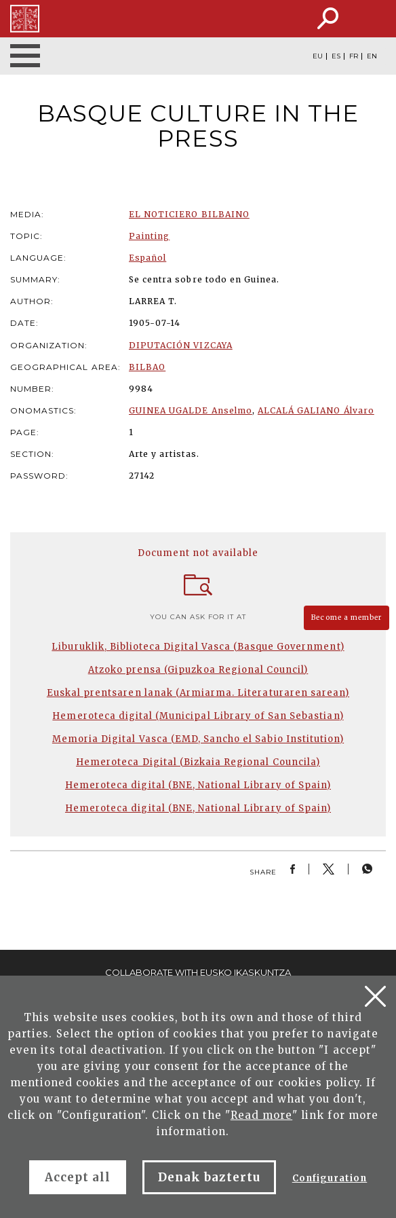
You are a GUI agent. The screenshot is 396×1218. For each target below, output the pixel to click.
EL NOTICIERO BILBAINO (189, 214)
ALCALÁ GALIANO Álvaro (316, 410)
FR (353, 56)
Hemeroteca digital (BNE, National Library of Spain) (198, 785)
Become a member (346, 617)
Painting (149, 236)
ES (336, 56)
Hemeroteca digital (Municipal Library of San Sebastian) (197, 716)
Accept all (78, 1177)
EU (318, 56)
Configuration (330, 1178)
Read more (261, 1115)
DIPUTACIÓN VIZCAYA (181, 345)
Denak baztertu (209, 1177)
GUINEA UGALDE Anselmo (190, 410)
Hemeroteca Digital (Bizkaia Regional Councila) (198, 762)
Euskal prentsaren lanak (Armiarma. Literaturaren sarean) (198, 693)
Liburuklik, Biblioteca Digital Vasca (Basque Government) (198, 646)
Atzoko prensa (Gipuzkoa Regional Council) (198, 670)
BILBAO (147, 367)
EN (372, 56)
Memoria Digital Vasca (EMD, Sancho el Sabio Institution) (198, 739)
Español (147, 258)
